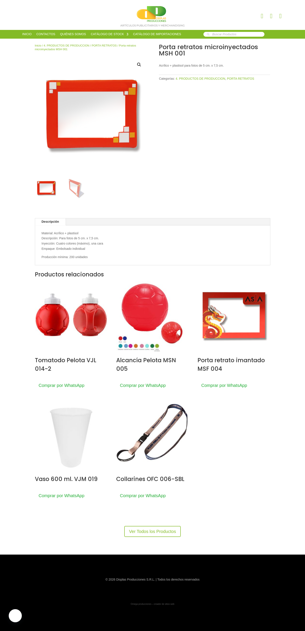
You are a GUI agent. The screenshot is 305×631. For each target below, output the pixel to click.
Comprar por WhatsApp (62, 385)
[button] (139, 65)
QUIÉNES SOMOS (73, 34)
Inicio (38, 45)
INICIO (27, 34)
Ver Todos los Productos (152, 531)
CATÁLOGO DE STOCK (107, 34)
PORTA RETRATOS (104, 45)
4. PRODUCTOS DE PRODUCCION (66, 45)
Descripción (50, 221)
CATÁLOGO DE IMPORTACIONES (157, 34)
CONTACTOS (45, 34)
